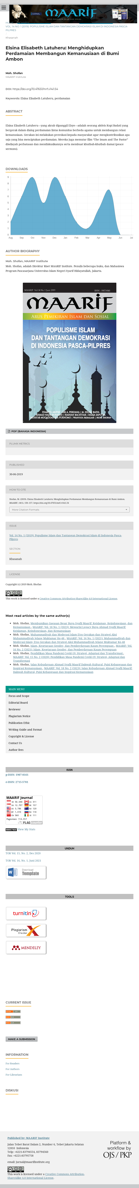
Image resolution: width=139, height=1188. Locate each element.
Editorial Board (18, 702)
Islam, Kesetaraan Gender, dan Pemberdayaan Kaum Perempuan (72, 646)
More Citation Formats (25, 509)
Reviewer (15, 709)
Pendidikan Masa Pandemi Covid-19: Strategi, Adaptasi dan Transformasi (76, 653)
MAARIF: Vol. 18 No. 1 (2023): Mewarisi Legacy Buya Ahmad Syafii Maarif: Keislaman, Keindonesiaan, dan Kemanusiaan (69, 629)
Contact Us (15, 743)
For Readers (12, 1063)
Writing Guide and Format (25, 729)
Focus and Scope (19, 696)
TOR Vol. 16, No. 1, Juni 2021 (23, 860)
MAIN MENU (17, 689)
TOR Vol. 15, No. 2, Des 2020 (23, 853)
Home (10, 22)
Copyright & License (21, 736)
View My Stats (26, 829)
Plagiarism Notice (19, 716)
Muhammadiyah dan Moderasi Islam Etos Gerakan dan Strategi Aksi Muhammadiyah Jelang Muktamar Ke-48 (65, 636)
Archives (22, 22)
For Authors (12, 1069)
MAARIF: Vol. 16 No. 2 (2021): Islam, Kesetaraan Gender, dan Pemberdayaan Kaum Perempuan (72, 647)
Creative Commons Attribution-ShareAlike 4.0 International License (78, 598)
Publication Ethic (19, 723)
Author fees (16, 750)
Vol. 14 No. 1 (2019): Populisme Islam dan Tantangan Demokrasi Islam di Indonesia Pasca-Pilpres (67, 28)
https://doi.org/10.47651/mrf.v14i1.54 (35, 89)
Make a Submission (21, 1039)
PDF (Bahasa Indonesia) (28, 431)
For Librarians (14, 1074)
